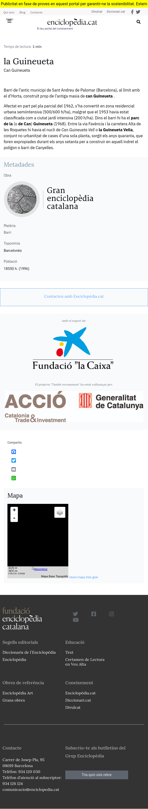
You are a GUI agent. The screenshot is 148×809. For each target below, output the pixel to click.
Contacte (36, 12)
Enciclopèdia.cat (80, 692)
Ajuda (9, 19)
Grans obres (13, 700)
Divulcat (96, 11)
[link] (74, 296)
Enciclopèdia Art (17, 692)
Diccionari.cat (115, 11)
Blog (22, 12)
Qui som (8, 12)
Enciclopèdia (14, 659)
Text (69, 652)
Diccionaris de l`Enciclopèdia (29, 652)
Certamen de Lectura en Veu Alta (85, 662)
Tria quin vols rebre (97, 775)
